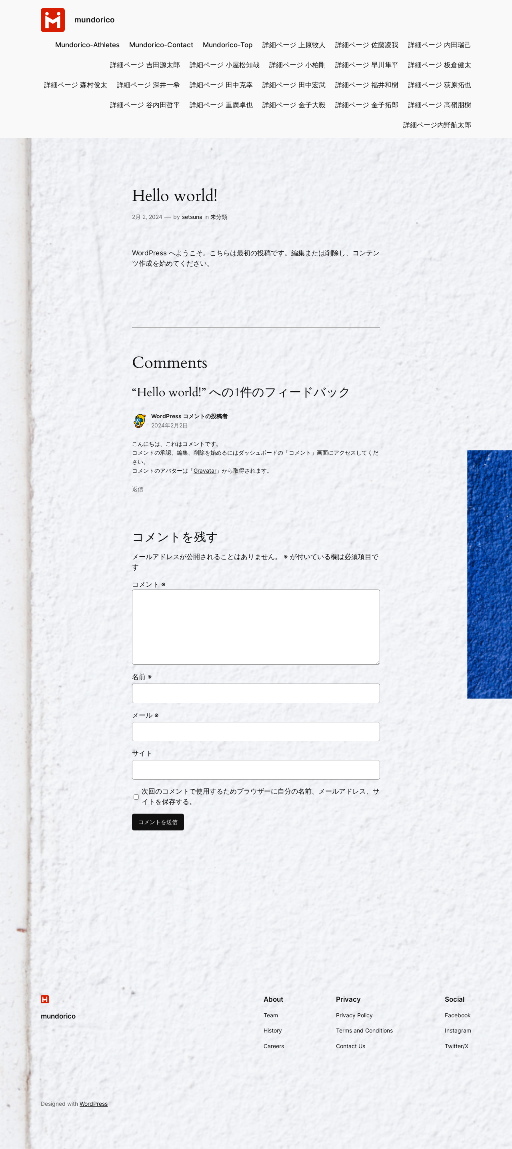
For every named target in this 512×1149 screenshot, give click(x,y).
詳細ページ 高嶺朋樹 (439, 105)
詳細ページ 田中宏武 (294, 85)
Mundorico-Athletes (87, 45)
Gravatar (205, 470)
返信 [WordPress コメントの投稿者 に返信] (137, 488)
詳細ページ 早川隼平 (366, 65)
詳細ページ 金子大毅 (294, 105)
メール (145, 715)
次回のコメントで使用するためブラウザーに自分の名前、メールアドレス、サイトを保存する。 (261, 796)
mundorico (94, 19)
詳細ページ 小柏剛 (297, 65)
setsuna (192, 216)
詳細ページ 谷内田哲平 (145, 105)
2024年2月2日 (169, 425)
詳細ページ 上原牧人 (294, 45)
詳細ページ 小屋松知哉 (225, 65)
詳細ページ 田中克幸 (221, 85)
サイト (142, 753)
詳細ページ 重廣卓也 (221, 105)
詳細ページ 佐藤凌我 (366, 45)
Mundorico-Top (228, 45)
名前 (142, 677)
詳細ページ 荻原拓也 (439, 85)
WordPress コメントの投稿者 (189, 416)
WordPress (94, 1103)
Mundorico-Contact (161, 45)
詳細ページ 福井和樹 (366, 85)
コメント (149, 584)
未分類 (218, 216)
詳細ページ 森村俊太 (75, 85)
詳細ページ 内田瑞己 (439, 45)
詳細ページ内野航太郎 (437, 125)
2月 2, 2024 (147, 216)
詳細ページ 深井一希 (148, 85)
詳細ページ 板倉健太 (439, 65)
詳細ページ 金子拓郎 (366, 105)
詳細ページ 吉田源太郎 (145, 65)
